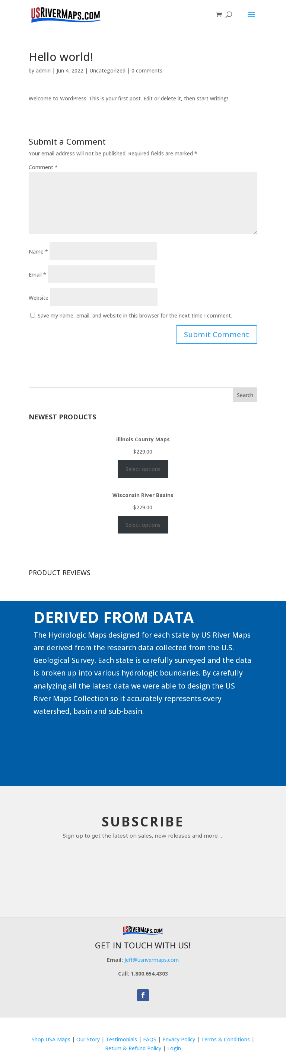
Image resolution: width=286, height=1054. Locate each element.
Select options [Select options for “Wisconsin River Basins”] (143, 524)
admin (43, 70)
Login (174, 1048)
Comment (43, 167)
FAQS (149, 1039)
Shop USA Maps (51, 1039)
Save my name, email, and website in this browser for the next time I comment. (135, 315)
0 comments (146, 70)
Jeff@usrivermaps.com (151, 959)
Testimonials (121, 1039)
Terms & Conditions (225, 1039)
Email (37, 274)
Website (38, 297)
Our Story (88, 1039)
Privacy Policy (178, 1039)
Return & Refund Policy (134, 1048)
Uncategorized (107, 70)
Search (245, 395)
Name (38, 251)
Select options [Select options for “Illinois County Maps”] (143, 469)
